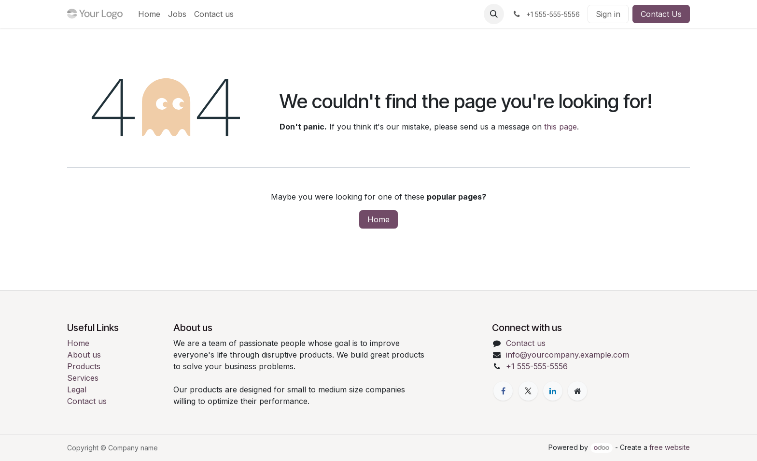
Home (378, 219)
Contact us (87, 401)
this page (560, 126)
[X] (528, 391)
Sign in (608, 14)
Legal (76, 389)
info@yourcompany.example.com (567, 355)
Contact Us (661, 14)
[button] (494, 14)
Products (83, 366)
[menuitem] (149, 14)
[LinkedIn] (552, 391)
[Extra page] (577, 391)
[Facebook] (503, 391)
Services (82, 378)
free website (669, 447)
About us (84, 355)
